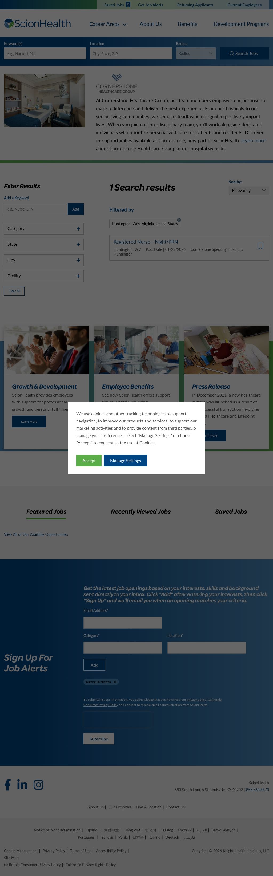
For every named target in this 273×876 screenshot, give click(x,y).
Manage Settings (125, 460)
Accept (89, 460)
